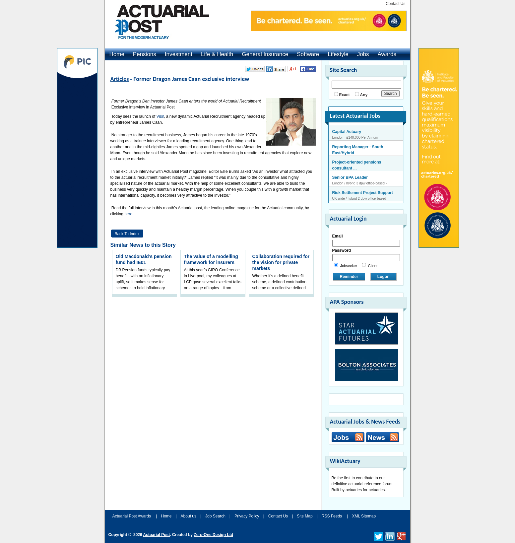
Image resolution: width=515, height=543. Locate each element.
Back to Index (126, 234)
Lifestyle (338, 54)
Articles (119, 79)
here (128, 214)
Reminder (349, 276)
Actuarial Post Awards (132, 516)
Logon (383, 276)
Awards (387, 54)
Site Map (304, 516)
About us (188, 516)
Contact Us (395, 3)
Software (308, 54)
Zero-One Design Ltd (213, 534)
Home (116, 54)
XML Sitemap (364, 516)
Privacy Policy (246, 516)
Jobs (363, 54)
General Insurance (265, 54)
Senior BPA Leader (350, 177)
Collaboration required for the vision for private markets (281, 262)
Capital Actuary (346, 131)
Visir (160, 116)
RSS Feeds (332, 516)
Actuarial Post (156, 534)
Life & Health (217, 54)
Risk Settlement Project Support (362, 192)
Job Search (215, 516)
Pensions (144, 54)
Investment (178, 54)
